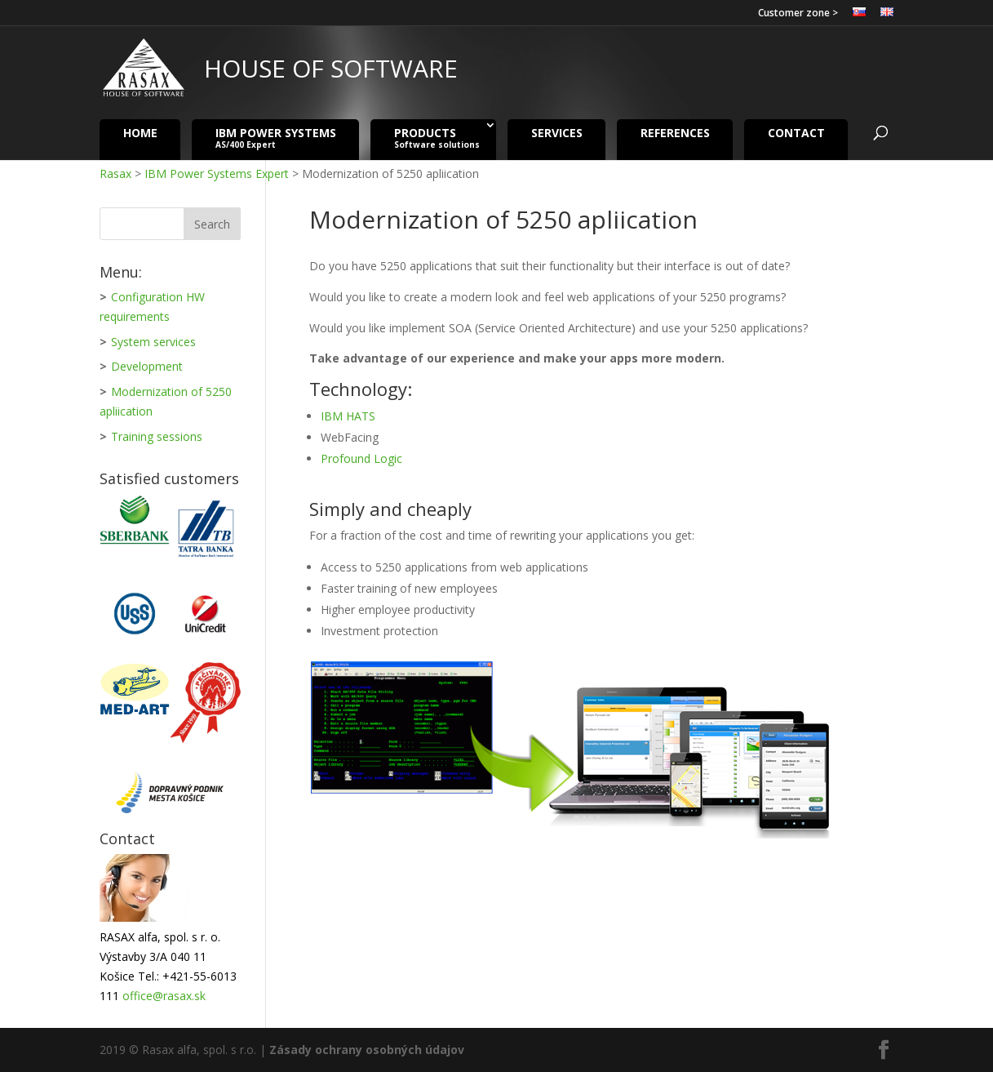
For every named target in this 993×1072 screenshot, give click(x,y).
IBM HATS (348, 416)
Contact (796, 132)
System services (153, 341)
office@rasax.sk (164, 995)
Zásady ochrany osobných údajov (366, 1049)
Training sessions (156, 436)
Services (557, 132)
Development (147, 366)
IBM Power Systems (275, 137)
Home (140, 132)
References (675, 132)
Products (437, 137)
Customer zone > (798, 14)
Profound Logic (361, 458)
